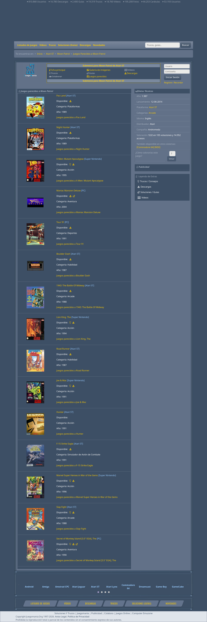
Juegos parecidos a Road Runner (72, 370)
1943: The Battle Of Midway (70, 285)
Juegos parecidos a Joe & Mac (71, 402)
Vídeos (43, 45)
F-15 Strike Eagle (64, 443)
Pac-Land (61, 95)
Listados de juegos (27, 45)
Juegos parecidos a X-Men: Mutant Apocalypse (79, 180)
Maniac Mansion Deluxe (68, 190)
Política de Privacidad (78, 616)
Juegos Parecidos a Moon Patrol (89, 53)
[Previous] (19, 583)
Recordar (178, 82)
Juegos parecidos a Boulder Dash (73, 275)
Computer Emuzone (142, 613)
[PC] (83, 190)
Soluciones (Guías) (68, 45)
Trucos (52, 45)
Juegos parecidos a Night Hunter (72, 148)
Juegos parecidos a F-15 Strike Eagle (74, 465)
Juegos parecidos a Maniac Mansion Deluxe (78, 212)
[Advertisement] (103, 22)
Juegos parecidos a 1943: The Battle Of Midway (80, 307)
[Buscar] (162, 45)
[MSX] (157, 147)
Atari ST (50, 53)
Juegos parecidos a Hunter (69, 433)
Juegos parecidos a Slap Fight (71, 528)
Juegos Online (123, 613)
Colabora (108, 613)
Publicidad (96, 613)
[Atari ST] (71, 95)
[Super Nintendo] (93, 158)
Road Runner (63, 348)
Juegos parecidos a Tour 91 (70, 243)
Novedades (99, 45)
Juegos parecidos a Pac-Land (70, 117)
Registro (168, 82)
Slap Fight (61, 506)
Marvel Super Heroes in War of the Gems (77, 475)
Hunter (60, 412)
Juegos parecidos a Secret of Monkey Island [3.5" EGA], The (86, 560)
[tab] (98, 592)
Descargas (85, 45)
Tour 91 (60, 222)
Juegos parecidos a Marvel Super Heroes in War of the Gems (87, 497)
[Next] (188, 583)
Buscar (185, 45)
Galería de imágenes (99, 69)
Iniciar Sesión (172, 77)
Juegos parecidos (98, 76)
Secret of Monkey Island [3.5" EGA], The (76, 538)
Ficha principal (57, 69)
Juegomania (83, 613)
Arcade (152, 112)
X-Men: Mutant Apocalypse (70, 158)
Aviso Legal (60, 616)
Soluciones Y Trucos (64, 613)
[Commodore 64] (145, 147)
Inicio (40, 53)
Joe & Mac (61, 380)
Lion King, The (63, 317)
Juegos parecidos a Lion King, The (73, 338)
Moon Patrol (63, 53)
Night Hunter (63, 127)
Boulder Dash (63, 253)
